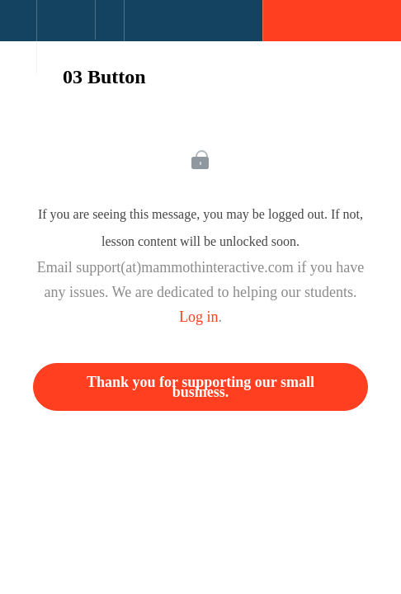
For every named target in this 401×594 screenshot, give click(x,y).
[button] (18, 29)
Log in (199, 317)
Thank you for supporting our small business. (200, 387)
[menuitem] (65, 37)
